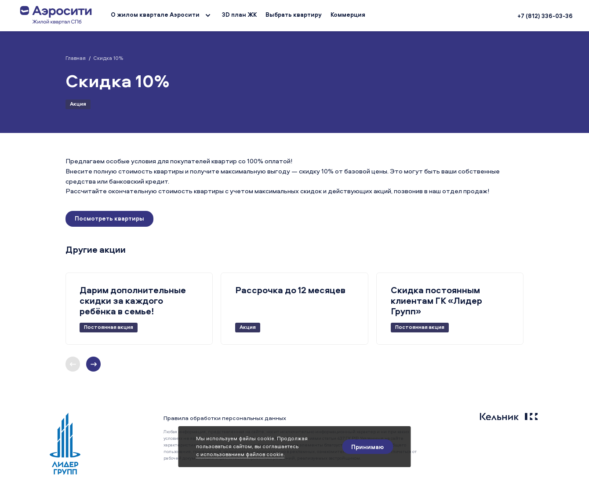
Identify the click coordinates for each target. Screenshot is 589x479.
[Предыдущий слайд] (93, 364)
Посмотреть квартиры (109, 218)
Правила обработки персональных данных (225, 418)
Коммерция (348, 14)
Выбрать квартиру (293, 14)
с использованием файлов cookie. (240, 454)
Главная (75, 58)
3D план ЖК (239, 14)
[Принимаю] (367, 446)
